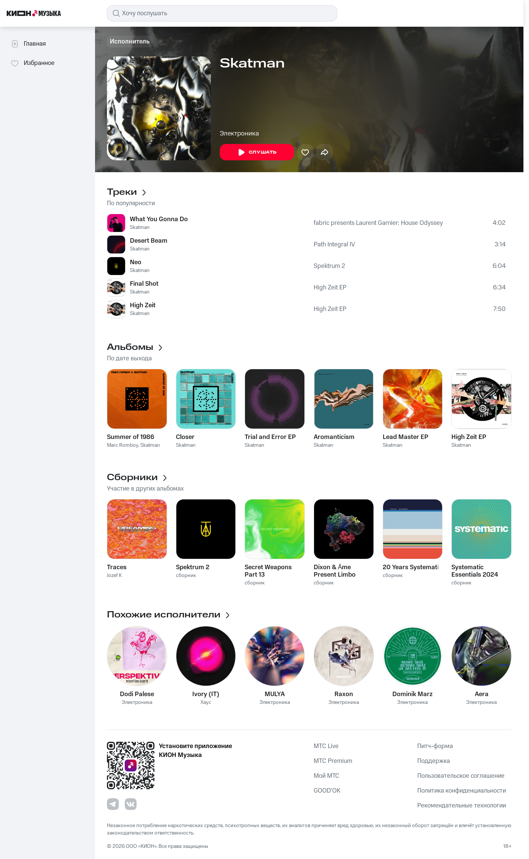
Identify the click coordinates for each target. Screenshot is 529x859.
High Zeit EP (330, 287)
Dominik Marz (412, 694)
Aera (482, 694)
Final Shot (144, 283)
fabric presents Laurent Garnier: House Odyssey (378, 223)
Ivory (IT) (205, 694)
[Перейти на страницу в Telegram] (113, 804)
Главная (28, 43)
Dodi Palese (137, 694)
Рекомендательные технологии (461, 805)
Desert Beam (148, 240)
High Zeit (143, 305)
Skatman (140, 227)
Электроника (239, 133)
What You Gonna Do (159, 219)
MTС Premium (333, 761)
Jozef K (114, 575)
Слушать (257, 152)
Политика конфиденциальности (461, 790)
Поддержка (433, 761)
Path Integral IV (334, 244)
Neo (135, 262)
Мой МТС (326, 775)
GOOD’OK (327, 790)
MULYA (275, 694)
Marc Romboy (122, 445)
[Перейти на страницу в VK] (131, 804)
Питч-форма (435, 746)
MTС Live (326, 746)
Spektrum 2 (329, 266)
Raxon (343, 694)
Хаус (205, 702)
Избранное (32, 63)
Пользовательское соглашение (460, 775)
